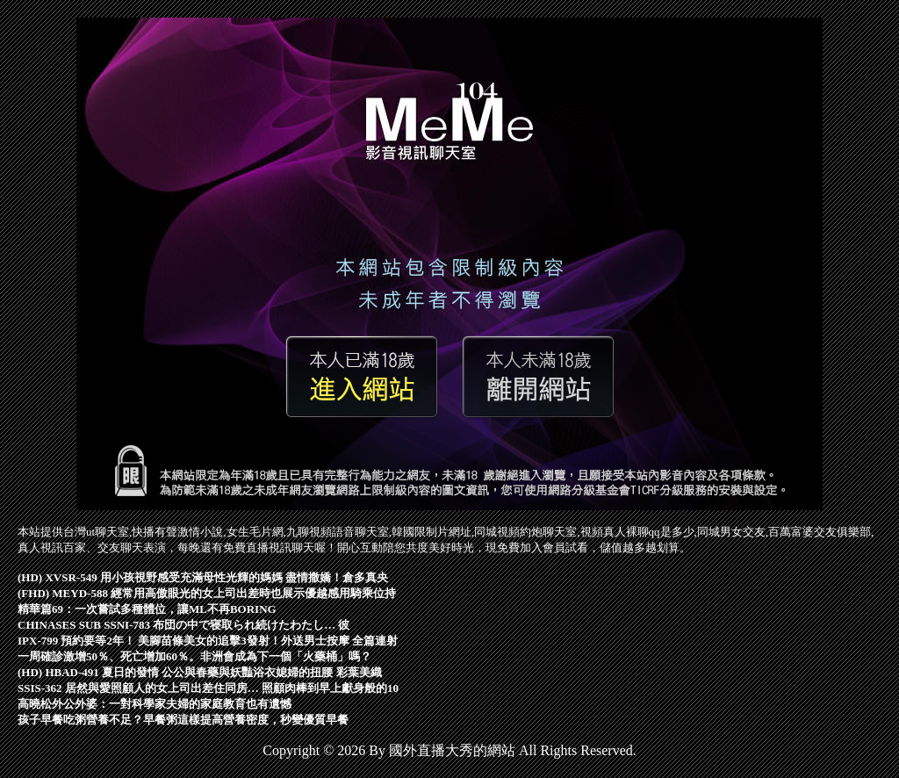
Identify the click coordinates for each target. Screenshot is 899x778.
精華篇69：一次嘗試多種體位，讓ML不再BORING (147, 609)
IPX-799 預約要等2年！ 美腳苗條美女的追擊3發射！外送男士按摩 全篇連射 (208, 640)
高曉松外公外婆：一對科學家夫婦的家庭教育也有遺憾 (154, 703)
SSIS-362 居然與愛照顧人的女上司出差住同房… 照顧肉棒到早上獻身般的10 (208, 688)
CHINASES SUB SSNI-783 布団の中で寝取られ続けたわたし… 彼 (184, 624)
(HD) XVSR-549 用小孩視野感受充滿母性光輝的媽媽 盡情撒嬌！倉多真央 (203, 577)
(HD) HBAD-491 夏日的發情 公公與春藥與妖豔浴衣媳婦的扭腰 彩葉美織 (200, 672)
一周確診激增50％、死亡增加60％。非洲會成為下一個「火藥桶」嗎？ (194, 656)
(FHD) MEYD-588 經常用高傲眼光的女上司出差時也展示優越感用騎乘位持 (207, 593)
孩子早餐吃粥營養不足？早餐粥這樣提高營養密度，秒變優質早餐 (183, 719)
